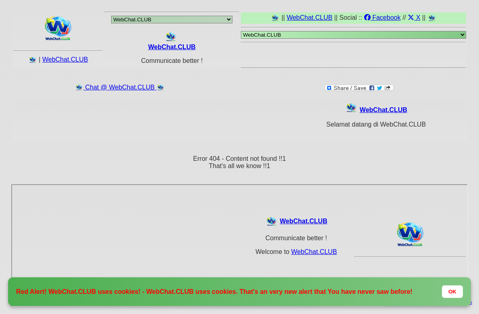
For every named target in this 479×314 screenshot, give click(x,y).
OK (452, 292)
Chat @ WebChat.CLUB (120, 87)
